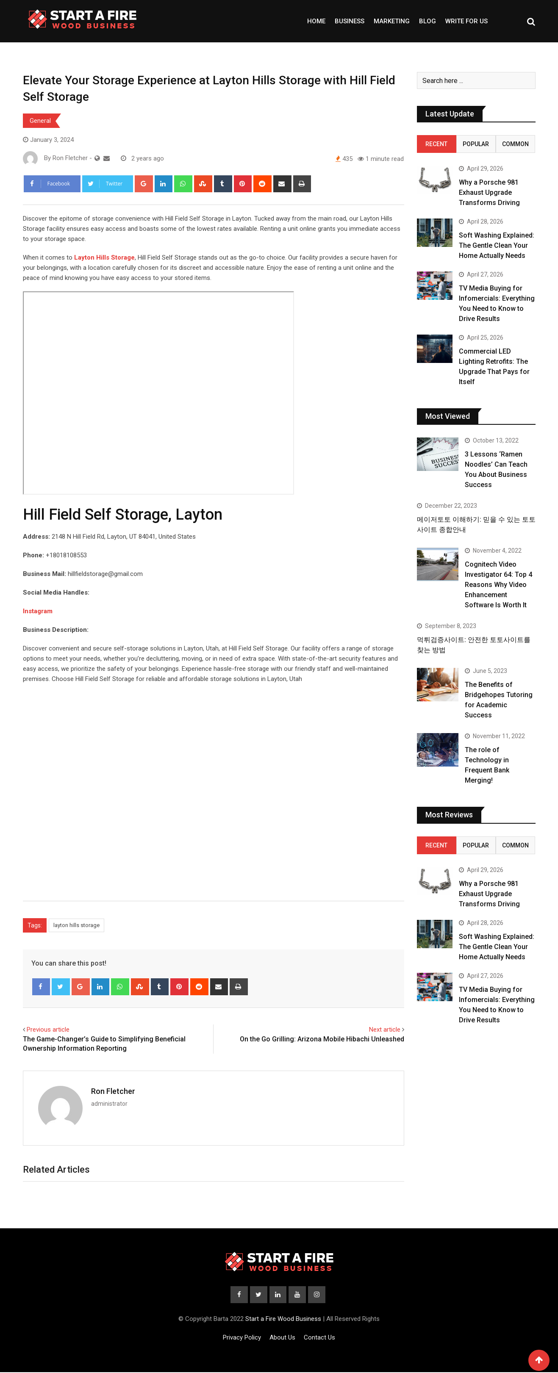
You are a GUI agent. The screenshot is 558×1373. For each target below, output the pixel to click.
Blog (427, 21)
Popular (476, 144)
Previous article (48, 1029)
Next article (384, 1029)
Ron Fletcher (113, 1091)
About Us (282, 1338)
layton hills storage (76, 925)
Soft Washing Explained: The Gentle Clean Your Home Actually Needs (496, 245)
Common (515, 144)
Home (316, 21)
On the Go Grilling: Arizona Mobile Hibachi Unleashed (322, 1039)
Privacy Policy (242, 1338)
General (40, 121)
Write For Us (466, 21)
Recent (436, 144)
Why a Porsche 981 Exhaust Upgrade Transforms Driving (489, 192)
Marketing (392, 21)
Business (349, 21)
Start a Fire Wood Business (283, 1319)
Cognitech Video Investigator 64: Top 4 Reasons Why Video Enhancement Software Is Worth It (498, 584)
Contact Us (319, 1338)
